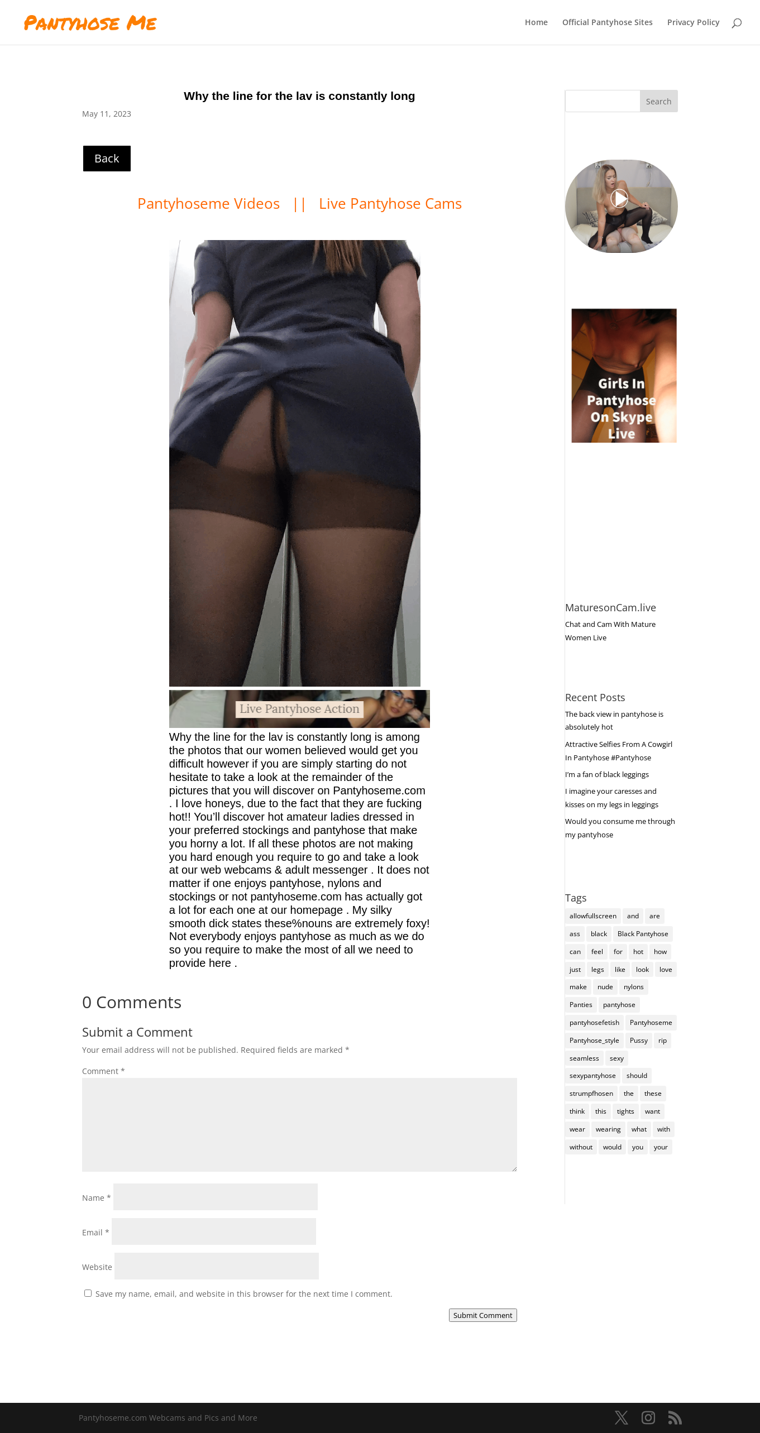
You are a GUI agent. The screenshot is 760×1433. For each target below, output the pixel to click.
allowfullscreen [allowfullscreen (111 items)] (593, 916)
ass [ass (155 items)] (575, 933)
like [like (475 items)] (620, 969)
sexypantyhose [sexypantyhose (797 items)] (593, 1075)
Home (536, 22)
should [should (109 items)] (637, 1075)
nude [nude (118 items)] (605, 986)
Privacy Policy (693, 22)
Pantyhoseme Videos (210, 203)
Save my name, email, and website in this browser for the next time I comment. (244, 1293)
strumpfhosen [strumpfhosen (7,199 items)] (591, 1093)
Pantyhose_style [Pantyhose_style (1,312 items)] (594, 1040)
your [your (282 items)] (661, 1147)
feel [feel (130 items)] (597, 951)
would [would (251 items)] (612, 1147)
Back (107, 158)
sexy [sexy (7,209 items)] (617, 1058)
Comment (103, 1071)
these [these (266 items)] (653, 1093)
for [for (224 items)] (618, 951)
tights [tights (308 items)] (625, 1111)
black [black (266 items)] (599, 933)
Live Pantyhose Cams (390, 203)
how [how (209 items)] (660, 951)
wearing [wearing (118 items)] (608, 1129)
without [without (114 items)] (581, 1147)
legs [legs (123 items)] (597, 969)
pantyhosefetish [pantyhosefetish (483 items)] (594, 1022)
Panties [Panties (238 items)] (581, 1004)
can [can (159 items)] (575, 951)
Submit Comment (483, 1315)
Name (96, 1197)
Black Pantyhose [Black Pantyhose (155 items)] (643, 933)
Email (95, 1232)
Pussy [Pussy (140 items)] (639, 1040)
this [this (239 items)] (600, 1111)
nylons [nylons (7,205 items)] (634, 986)
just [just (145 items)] (575, 969)
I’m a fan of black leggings (607, 774)
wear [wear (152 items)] (577, 1129)
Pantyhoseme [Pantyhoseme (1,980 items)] (651, 1022)
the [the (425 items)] (629, 1093)
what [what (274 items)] (639, 1129)
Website (97, 1267)
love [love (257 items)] (665, 969)
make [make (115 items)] (578, 986)
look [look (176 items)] (642, 969)
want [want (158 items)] (652, 1111)
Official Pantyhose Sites (607, 22)
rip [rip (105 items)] (662, 1040)
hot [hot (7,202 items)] (638, 951)
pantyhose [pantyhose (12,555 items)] (619, 1004)
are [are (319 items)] (654, 916)
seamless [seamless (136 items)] (584, 1058)
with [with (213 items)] (663, 1129)
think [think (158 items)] (577, 1111)
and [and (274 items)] (633, 916)
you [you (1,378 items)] (637, 1147)
